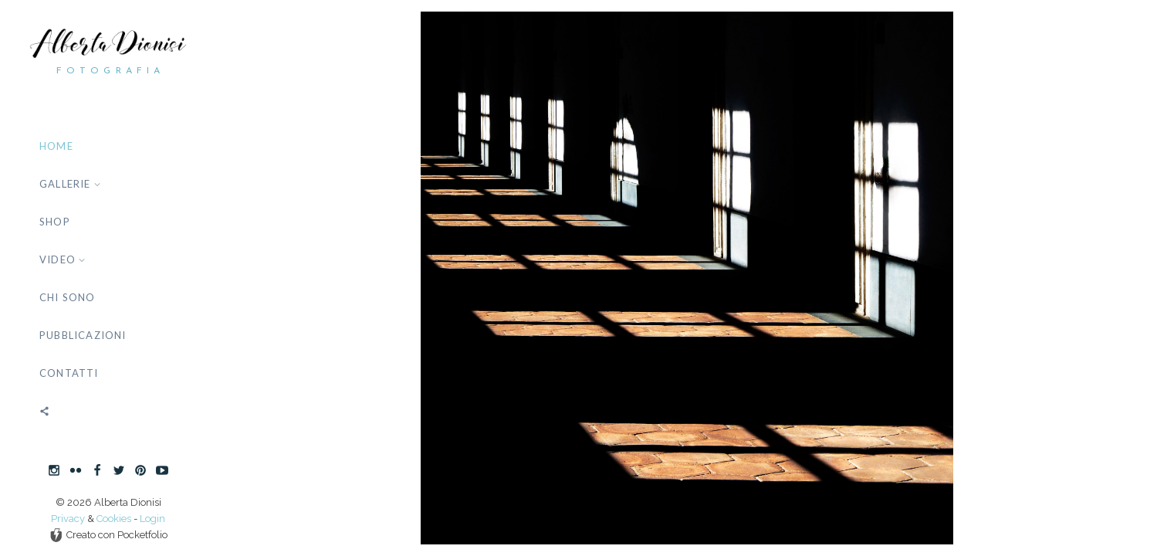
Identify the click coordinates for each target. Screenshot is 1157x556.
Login (152, 518)
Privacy (68, 518)
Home (56, 146)
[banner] (108, 278)
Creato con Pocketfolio (108, 535)
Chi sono (67, 297)
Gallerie (70, 184)
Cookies (113, 518)
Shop (54, 221)
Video (62, 259)
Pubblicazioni (83, 335)
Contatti (69, 373)
